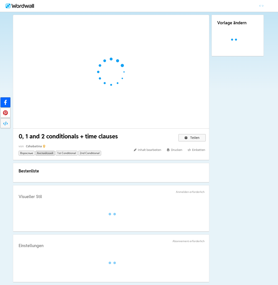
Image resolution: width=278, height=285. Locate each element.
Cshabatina (34, 146)
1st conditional (66, 153)
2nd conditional (90, 153)
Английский (45, 153)
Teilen (192, 137)
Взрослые (26, 153)
